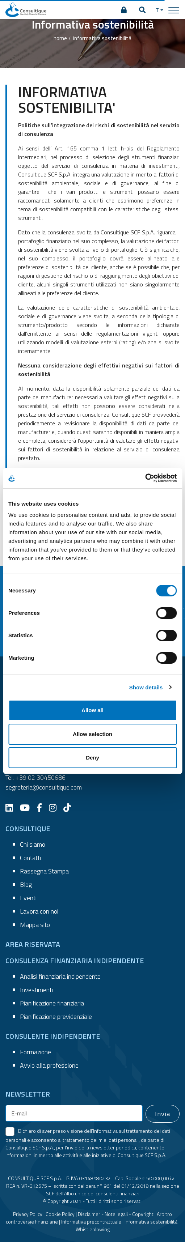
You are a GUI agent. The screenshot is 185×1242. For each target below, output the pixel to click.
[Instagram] (55, 807)
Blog (26, 884)
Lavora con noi (39, 911)
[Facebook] (42, 807)
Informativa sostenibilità (151, 1221)
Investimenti (36, 990)
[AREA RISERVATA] (124, 10)
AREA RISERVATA (32, 944)
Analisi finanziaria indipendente (60, 976)
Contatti (30, 858)
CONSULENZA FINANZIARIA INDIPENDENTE (74, 960)
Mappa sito (35, 925)
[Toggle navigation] (174, 9)
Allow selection (92, 734)
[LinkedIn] (11, 807)
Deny (92, 757)
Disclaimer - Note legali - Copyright (116, 1214)
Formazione (35, 1052)
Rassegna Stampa (44, 871)
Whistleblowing (93, 1229)
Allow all (92, 710)
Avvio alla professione (49, 1065)
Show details (146, 687)
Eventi (28, 898)
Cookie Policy (60, 1214)
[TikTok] (69, 807)
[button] (142, 10)
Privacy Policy (27, 1214)
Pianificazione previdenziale (56, 1016)
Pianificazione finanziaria (52, 1003)
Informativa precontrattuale (91, 1221)
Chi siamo (32, 844)
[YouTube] (27, 807)
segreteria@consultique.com (43, 787)
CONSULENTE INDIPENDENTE (52, 1036)
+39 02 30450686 (40, 777)
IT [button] (157, 10)
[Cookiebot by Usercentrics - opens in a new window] (145, 478)
